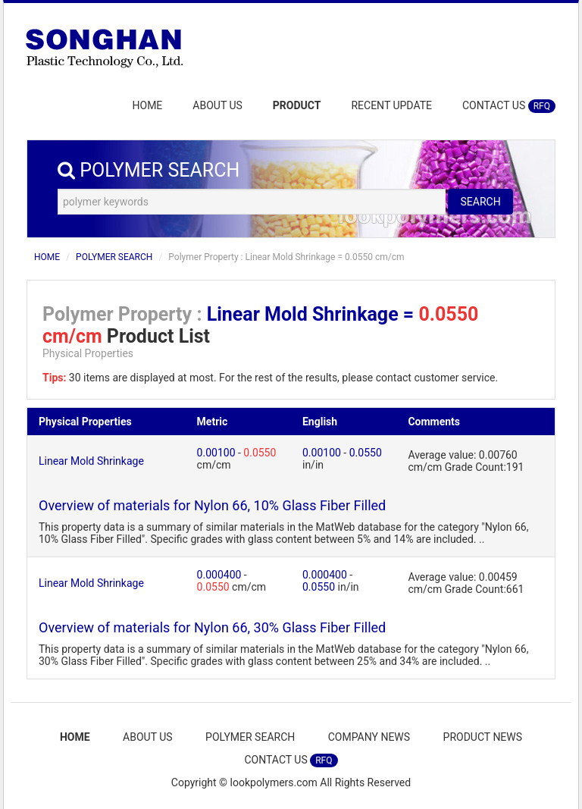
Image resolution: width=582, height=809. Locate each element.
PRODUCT (297, 105)
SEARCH (480, 202)
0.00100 (216, 453)
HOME (148, 105)
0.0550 (259, 453)
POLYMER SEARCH (114, 257)
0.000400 (219, 575)
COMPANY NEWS (369, 737)
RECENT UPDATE (391, 105)
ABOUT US (217, 105)
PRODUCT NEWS (483, 737)
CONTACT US (508, 106)
